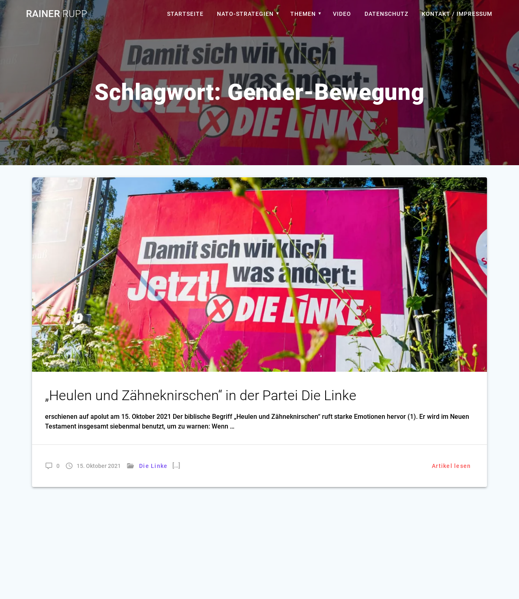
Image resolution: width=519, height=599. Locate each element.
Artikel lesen (451, 466)
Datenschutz (386, 14)
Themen (303, 14)
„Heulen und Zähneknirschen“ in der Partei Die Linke (200, 395)
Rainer (56, 14)
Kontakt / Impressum (457, 14)
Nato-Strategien (245, 14)
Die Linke (153, 466)
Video (342, 14)
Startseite (185, 14)
